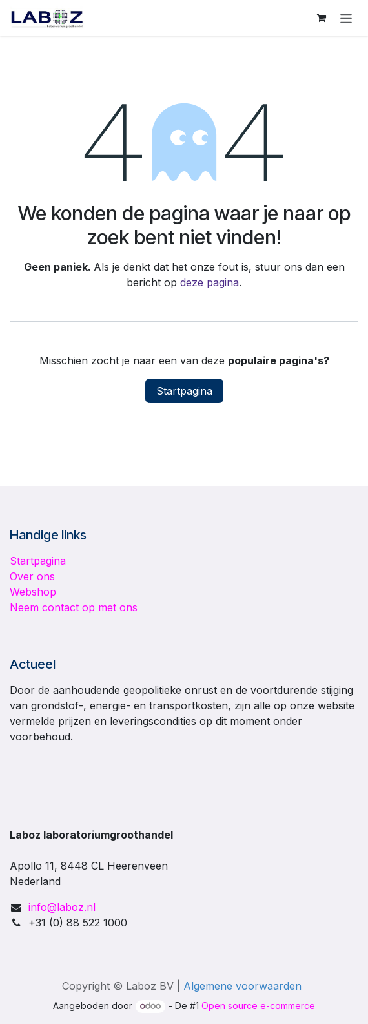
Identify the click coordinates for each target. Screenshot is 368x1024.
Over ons (32, 576)
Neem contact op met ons (74, 607)
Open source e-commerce (258, 1005)
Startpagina (184, 390)
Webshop (33, 591)
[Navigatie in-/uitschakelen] (346, 17)
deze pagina (209, 282)
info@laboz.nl (62, 907)
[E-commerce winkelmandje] (321, 18)
